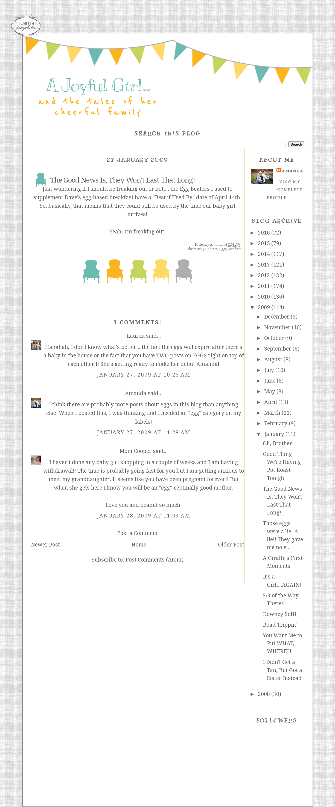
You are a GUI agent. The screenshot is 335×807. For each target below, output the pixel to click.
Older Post (231, 545)
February (276, 423)
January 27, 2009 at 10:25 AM (144, 375)
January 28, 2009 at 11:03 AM (144, 516)
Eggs (222, 249)
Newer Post (45, 545)
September (278, 349)
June (270, 381)
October (274, 338)
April (271, 402)
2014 (264, 254)
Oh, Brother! (278, 443)
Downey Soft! (279, 614)
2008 (264, 694)
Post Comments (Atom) (154, 560)
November (278, 327)
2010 (264, 297)
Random (234, 249)
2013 (264, 265)
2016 (264, 233)
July (269, 370)
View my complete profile (284, 189)
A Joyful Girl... (98, 85)
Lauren (136, 336)
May (270, 391)
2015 (264, 243)
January (275, 434)
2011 (264, 286)
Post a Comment (137, 533)
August (274, 359)
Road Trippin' (280, 625)
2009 (264, 307)
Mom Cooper (136, 451)
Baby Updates (207, 249)
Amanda (135, 393)
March (273, 413)
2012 (264, 275)
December (277, 317)
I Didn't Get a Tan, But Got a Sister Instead (282, 670)
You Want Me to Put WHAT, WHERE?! (282, 643)
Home (138, 545)
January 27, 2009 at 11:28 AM (144, 432)
